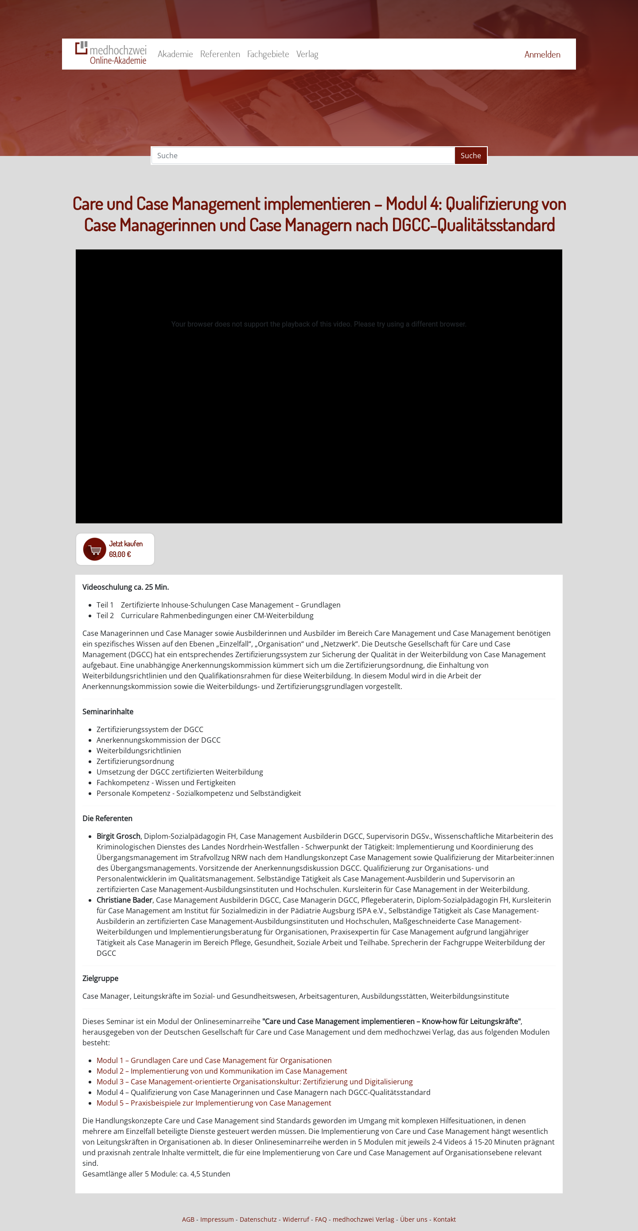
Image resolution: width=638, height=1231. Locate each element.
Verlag (307, 53)
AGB (188, 1219)
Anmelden (542, 54)
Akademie (175, 53)
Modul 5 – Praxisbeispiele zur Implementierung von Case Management (214, 1103)
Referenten (220, 53)
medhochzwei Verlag (363, 1219)
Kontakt (444, 1219)
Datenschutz (258, 1219)
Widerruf (296, 1219)
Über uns (414, 1219)
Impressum (217, 1219)
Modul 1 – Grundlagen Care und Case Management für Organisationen (214, 1060)
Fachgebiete (268, 53)
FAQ (321, 1219)
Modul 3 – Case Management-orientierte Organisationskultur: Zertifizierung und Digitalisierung (255, 1082)
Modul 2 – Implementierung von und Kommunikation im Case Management (222, 1071)
